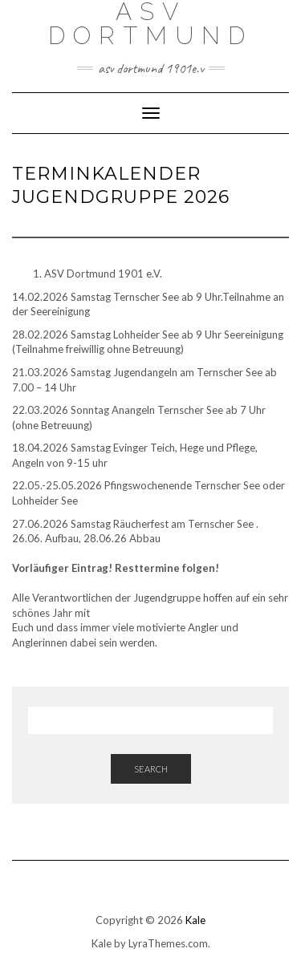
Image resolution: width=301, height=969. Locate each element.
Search (151, 769)
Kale (195, 920)
